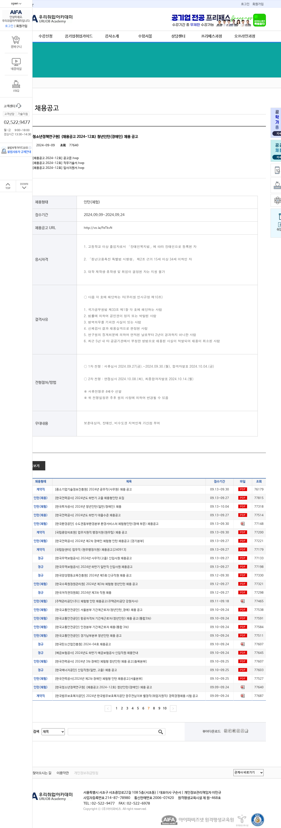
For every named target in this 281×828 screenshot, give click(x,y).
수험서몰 (145, 36)
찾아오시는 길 (42, 773)
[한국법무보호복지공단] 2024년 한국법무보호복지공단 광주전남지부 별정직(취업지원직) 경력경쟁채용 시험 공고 (126, 696)
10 (165, 708)
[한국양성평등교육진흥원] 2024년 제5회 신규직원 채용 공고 (93, 575)
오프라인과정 (244, 36)
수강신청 (45, 36)
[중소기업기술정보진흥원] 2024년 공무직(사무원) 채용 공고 (93, 489)
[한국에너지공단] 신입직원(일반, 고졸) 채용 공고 (86, 670)
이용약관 (63, 773)
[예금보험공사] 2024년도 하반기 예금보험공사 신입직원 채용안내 (96, 653)
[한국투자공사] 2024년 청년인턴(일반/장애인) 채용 (88, 507)
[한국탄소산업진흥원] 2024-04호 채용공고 (83, 644)
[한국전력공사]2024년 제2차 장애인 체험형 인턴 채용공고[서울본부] (99, 679)
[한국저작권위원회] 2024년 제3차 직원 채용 (83, 593)
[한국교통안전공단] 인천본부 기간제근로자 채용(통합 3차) (92, 627)
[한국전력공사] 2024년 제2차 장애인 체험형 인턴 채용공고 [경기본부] (99, 541)
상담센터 (178, 36)
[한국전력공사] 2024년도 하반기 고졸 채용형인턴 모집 (89, 498)
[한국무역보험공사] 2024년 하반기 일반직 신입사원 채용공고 (94, 567)
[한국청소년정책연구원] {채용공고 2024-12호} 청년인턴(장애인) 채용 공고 (103, 687)
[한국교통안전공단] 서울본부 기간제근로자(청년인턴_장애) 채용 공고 (99, 610)
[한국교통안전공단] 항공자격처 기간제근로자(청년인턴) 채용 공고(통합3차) (103, 618)
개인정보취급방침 (86, 773)
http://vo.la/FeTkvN (98, 228)
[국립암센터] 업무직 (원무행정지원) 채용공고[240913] (91, 550)
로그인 (245, 4)
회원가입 (258, 4)
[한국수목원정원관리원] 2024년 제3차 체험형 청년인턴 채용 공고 (96, 584)
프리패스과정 (211, 36)
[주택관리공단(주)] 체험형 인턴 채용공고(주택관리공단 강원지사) (96, 601)
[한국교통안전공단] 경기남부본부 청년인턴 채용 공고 (88, 636)
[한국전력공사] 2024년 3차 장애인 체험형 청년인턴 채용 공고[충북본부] (101, 661)
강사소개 (112, 36)
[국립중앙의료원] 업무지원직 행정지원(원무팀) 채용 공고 (91, 532)
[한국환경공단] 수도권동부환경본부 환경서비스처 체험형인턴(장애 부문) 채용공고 (107, 524)
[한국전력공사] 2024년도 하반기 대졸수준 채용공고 (88, 515)
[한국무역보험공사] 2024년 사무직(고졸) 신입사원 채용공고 (93, 558)
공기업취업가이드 (79, 36)
